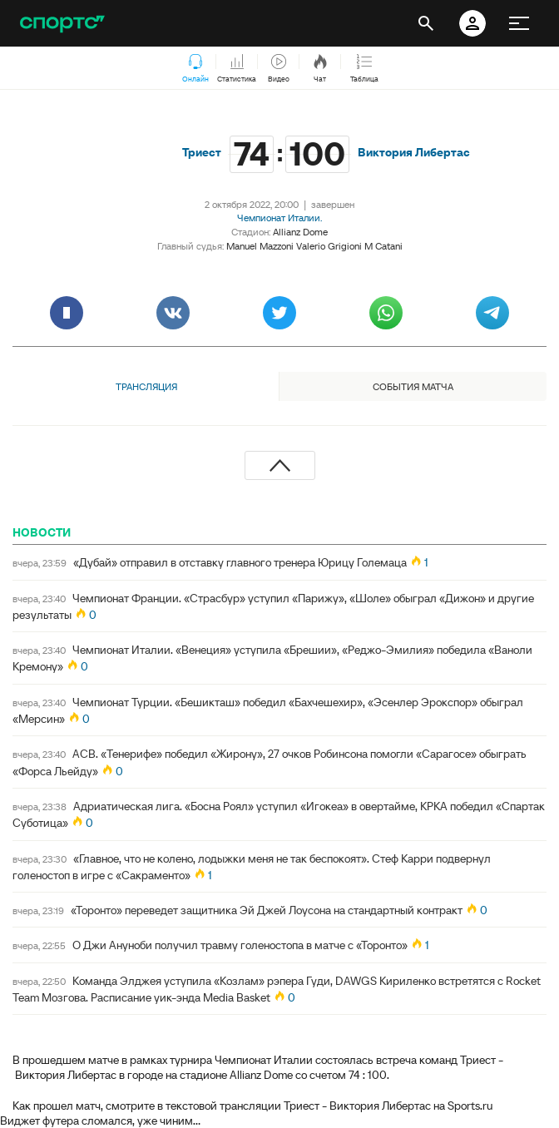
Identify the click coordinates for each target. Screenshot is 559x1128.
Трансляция (146, 386)
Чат (320, 69)
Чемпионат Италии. (279, 217)
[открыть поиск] (426, 23)
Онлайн (195, 69)
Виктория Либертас (414, 153)
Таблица (364, 69)
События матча (413, 386)
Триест (201, 153)
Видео (278, 69)
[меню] (519, 23)
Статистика (236, 69)
